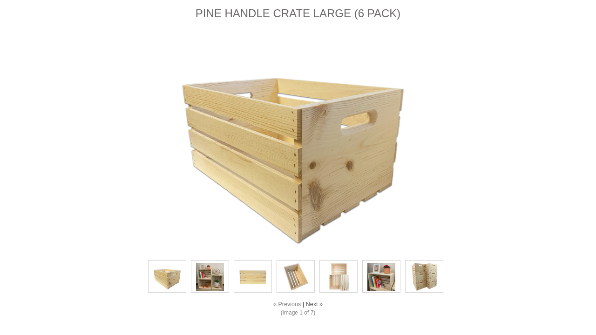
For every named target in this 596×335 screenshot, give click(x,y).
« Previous (287, 304)
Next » (314, 304)
